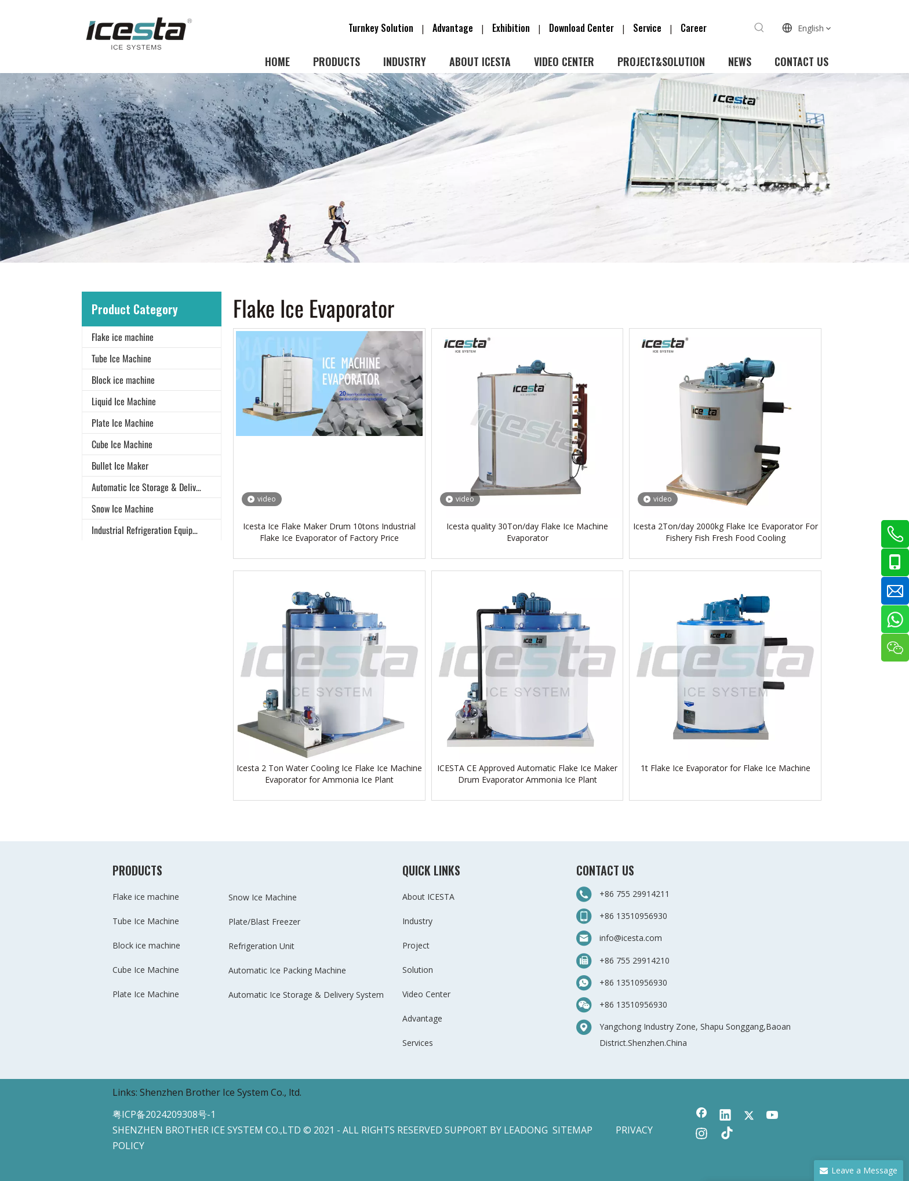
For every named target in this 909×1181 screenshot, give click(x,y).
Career (694, 28)
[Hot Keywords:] (759, 27)
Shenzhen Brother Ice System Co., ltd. (220, 1092)
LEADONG (526, 1130)
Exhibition (511, 28)
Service (650, 28)
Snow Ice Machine (123, 508)
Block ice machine (123, 380)
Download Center (581, 28)
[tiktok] (725, 1134)
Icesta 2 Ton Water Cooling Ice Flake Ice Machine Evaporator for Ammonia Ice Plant (329, 773)
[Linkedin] (725, 1116)
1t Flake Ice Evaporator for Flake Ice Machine (725, 767)
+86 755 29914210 (634, 960)
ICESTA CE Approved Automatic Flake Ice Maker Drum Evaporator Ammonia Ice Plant (527, 773)
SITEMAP (572, 1130)
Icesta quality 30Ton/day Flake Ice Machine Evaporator (527, 532)
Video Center (426, 994)
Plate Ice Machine (123, 423)
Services (417, 1042)
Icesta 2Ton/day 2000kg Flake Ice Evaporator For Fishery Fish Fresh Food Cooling (725, 532)
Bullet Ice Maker (120, 466)
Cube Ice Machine (122, 444)
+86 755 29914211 (635, 893)
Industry (417, 920)
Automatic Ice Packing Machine (287, 970)
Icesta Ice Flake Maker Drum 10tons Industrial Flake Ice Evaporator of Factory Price (329, 532)
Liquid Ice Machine (124, 401)
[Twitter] (749, 1116)
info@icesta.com (630, 937)
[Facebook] (701, 1116)
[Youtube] (772, 1116)
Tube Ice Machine (121, 358)
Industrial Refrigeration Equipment (151, 530)
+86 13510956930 (633, 915)
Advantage (452, 28)
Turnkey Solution (382, 28)
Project (416, 945)
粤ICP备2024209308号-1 (164, 1114)
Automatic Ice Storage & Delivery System (156, 487)
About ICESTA (428, 896)
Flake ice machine (123, 337)
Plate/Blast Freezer (264, 921)
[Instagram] (701, 1134)
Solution (417, 969)
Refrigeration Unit (261, 945)
